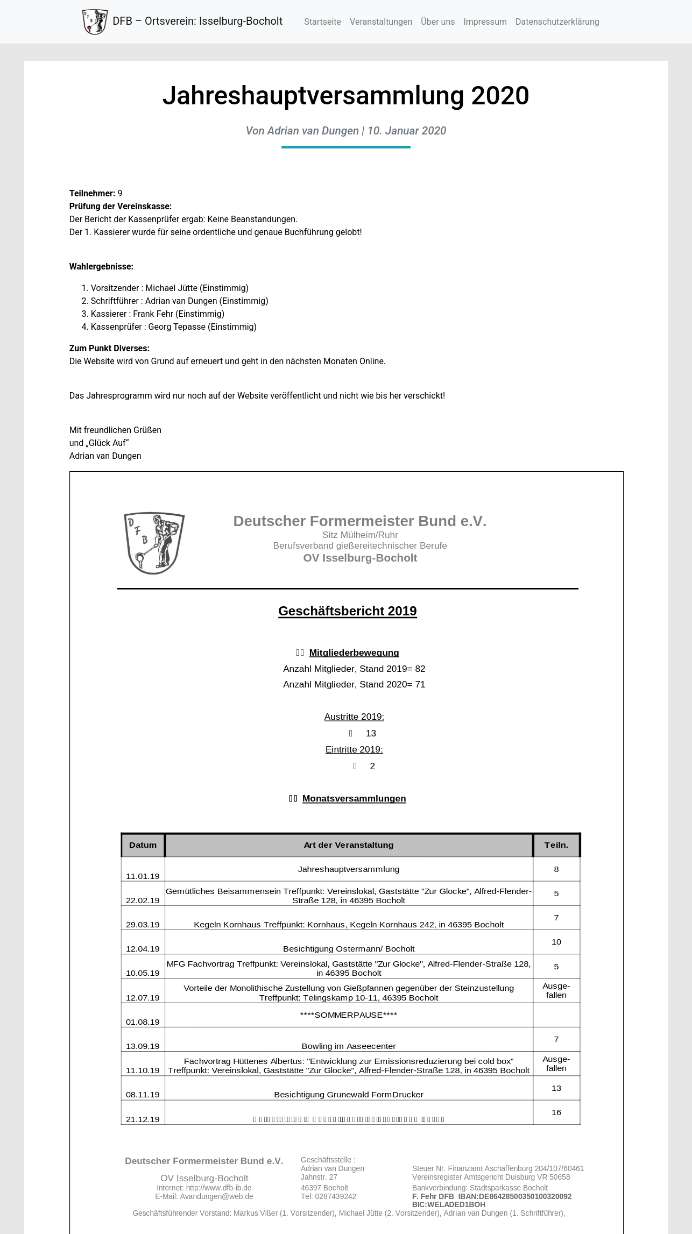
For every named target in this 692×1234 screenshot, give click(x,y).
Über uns (438, 22)
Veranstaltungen (381, 22)
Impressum (485, 22)
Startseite (322, 22)
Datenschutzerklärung (557, 22)
